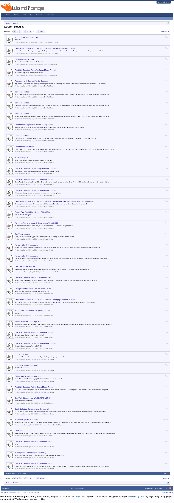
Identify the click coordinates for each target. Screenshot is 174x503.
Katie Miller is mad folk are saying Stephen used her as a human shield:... (39, 379)
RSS (170, 488)
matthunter (24, 42)
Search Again (165, 31)
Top (166, 488)
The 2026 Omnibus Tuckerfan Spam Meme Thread (35, 70)
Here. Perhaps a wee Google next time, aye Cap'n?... (32, 291)
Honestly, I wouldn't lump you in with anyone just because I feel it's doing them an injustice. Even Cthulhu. (50, 127)
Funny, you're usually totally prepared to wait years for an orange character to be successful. (45, 237)
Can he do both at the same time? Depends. (29, 62)
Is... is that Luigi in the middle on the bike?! (29, 72)
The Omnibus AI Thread (24, 147)
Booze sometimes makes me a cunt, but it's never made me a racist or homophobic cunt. (44, 226)
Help (156, 488)
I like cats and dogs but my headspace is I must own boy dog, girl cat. (38, 193)
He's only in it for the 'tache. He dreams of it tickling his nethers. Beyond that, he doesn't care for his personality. (51, 204)
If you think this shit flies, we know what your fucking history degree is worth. (40, 357)
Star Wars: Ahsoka (22, 234)
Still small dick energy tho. (23, 215)
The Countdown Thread (24, 59)
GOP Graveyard (21, 157)
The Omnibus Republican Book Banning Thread (34, 125)
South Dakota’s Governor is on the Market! (32, 409)
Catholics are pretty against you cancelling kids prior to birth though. (37, 171)
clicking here (138, 496)
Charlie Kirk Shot (21, 354)
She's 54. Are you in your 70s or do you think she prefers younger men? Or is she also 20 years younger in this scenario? (55, 302)
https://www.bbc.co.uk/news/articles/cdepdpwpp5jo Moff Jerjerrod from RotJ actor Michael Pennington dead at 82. (52, 269)
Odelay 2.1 (6, 488)
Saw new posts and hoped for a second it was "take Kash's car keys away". (40, 455)
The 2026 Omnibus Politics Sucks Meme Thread (34, 179)
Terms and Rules (167, 492)
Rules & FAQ (28, 15)
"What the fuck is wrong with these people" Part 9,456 (36, 223)
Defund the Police (22, 92)
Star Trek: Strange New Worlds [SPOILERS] (32, 398)
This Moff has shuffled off (25, 267)
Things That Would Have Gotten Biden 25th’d (33, 212)
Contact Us (149, 488)
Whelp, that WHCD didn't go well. (28, 322)
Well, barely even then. (22, 368)
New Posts (50, 15)
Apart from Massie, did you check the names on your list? (34, 160)
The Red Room (54, 53)
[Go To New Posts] (77, 488)
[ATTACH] (18, 40)
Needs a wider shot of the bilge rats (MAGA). (29, 335)
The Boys (18, 431)
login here (80, 496)
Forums (16, 15)
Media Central (53, 42)
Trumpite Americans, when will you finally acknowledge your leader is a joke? (45, 48)
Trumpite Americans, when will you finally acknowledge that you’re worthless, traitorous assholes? (54, 201)
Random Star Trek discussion (26, 37)
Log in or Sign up (163, 2)
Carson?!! (18, 313)
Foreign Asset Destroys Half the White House (33, 289)
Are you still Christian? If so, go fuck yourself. (33, 311)
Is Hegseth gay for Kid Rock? (26, 365)
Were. (17, 444)
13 (37, 31)
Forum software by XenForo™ (20, 492)
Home (8, 15)
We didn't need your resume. (24, 400)
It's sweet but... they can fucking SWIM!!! (28, 346)
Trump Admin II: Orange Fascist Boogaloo (31, 81)
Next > (42, 31)
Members (39, 15)
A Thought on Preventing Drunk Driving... (31, 453)
